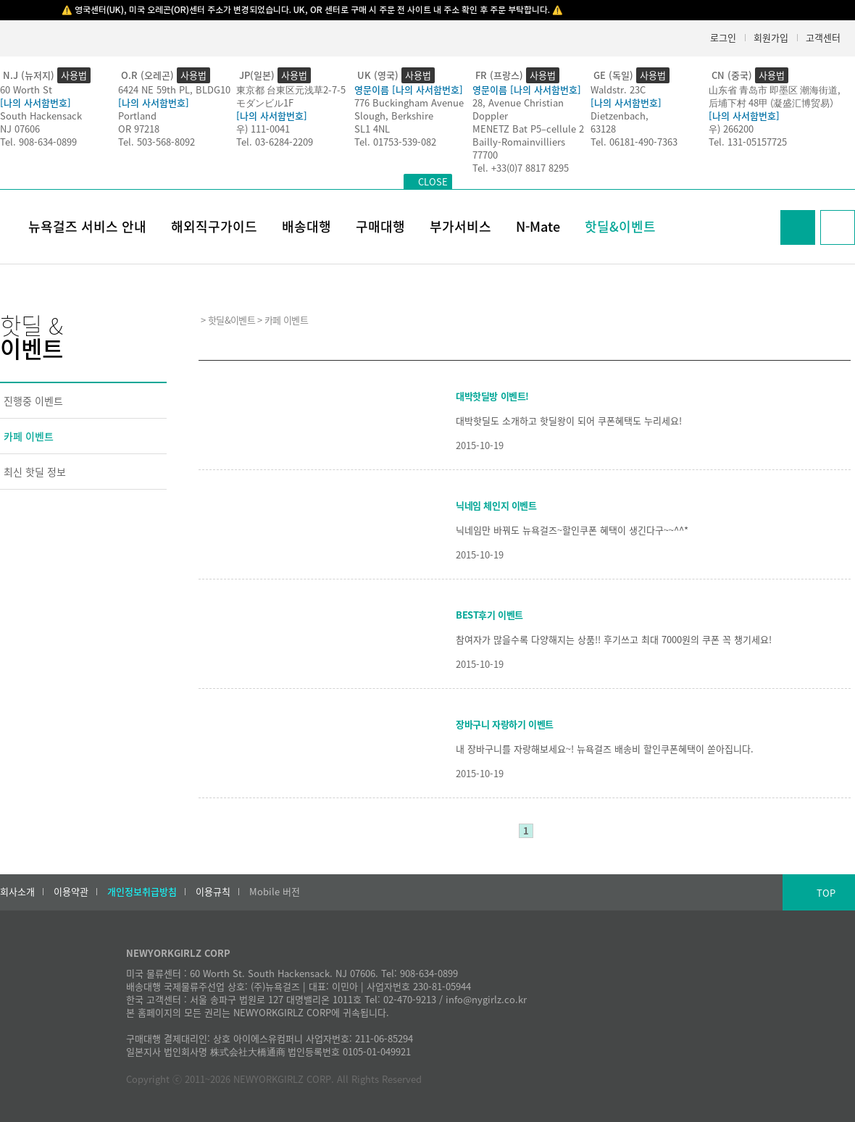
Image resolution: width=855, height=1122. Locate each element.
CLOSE (433, 181)
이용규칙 (213, 891)
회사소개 (17, 891)
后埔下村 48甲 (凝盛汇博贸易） (774, 102)
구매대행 (380, 226)
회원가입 (771, 37)
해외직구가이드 (214, 226)
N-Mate (538, 226)
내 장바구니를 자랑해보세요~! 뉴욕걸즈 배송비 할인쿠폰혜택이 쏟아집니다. (605, 748)
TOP (826, 893)
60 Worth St (26, 89)
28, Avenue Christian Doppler (518, 109)
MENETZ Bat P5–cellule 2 (528, 128)
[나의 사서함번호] (35, 102)
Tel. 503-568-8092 (156, 141)
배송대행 (306, 226)
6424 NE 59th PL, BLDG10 (174, 89)
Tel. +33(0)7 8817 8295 (520, 168)
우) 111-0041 (263, 128)
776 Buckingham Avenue (409, 102)
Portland (137, 115)
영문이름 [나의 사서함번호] (408, 89)
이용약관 (71, 891)
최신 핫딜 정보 (35, 471)
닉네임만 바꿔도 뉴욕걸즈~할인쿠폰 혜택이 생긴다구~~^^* (572, 530)
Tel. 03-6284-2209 (274, 141)
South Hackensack (41, 115)
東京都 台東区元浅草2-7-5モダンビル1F (291, 96)
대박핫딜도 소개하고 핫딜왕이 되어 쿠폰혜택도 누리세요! (569, 420)
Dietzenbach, (619, 115)
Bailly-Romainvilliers (518, 141)
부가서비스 (460, 226)
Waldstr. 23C (618, 89)
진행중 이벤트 (33, 400)
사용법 (74, 75)
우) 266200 (731, 128)
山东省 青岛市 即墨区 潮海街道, (775, 89)
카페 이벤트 (29, 436)
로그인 (723, 37)
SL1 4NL (372, 128)
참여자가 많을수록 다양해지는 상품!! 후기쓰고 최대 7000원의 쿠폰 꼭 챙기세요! (614, 639)
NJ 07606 (20, 128)
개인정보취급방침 (142, 891)
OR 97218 (138, 128)
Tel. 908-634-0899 (38, 141)
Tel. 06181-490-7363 (634, 141)
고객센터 (823, 37)
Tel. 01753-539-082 (395, 141)
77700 (485, 155)
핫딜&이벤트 (620, 226)
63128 (603, 128)
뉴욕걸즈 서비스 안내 (87, 226)
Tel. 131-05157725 (748, 141)
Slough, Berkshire (393, 115)
